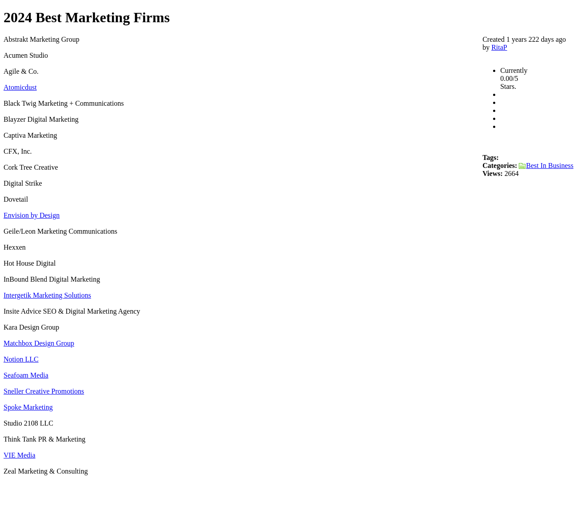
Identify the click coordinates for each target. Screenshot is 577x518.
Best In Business (546, 165)
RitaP (499, 47)
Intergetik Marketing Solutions (47, 295)
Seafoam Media (26, 375)
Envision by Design (32, 215)
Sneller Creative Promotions (44, 391)
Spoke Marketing (28, 407)
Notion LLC (21, 359)
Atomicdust (20, 87)
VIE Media (20, 455)
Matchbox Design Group (39, 343)
